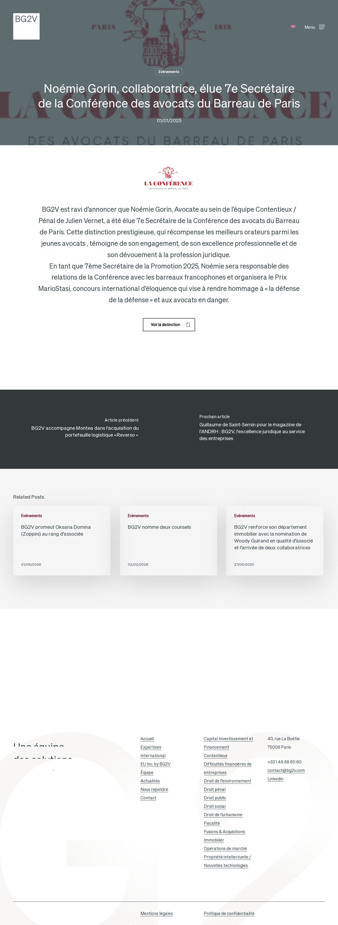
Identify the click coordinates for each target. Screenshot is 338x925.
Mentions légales (156, 913)
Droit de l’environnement (227, 780)
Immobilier (214, 840)
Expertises (150, 747)
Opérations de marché (225, 848)
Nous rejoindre (154, 789)
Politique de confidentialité (229, 913)
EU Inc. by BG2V (155, 764)
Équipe (146, 772)
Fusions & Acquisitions (224, 831)
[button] (314, 26)
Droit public (215, 797)
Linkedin (275, 778)
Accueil (147, 738)
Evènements (168, 72)
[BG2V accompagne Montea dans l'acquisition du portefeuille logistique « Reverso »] (84, 429)
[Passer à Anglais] (293, 26)
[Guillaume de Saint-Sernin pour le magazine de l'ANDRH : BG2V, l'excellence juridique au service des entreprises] (253, 429)
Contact (148, 797)
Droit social (215, 806)
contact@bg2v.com (286, 770)
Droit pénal (215, 789)
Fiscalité (212, 823)
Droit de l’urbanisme (223, 814)
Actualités (150, 780)
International (153, 755)
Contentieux (215, 755)
